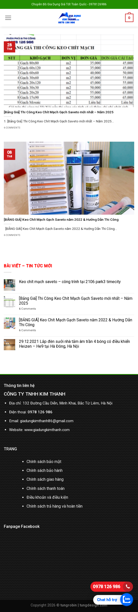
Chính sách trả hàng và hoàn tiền (55, 506)
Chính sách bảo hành (45, 470)
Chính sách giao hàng (45, 479)
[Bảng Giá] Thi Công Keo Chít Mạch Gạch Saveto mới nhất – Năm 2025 (75, 301)
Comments (27, 308)
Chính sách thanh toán (46, 488)
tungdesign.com (93, 605)
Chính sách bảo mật (44, 461)
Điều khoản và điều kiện (47, 497)
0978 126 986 (106, 586)
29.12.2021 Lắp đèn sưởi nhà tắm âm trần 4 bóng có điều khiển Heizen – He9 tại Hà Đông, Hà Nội (74, 344)
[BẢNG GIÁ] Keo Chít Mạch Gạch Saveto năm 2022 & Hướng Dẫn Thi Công (75, 322)
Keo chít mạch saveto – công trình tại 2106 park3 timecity (70, 281)
